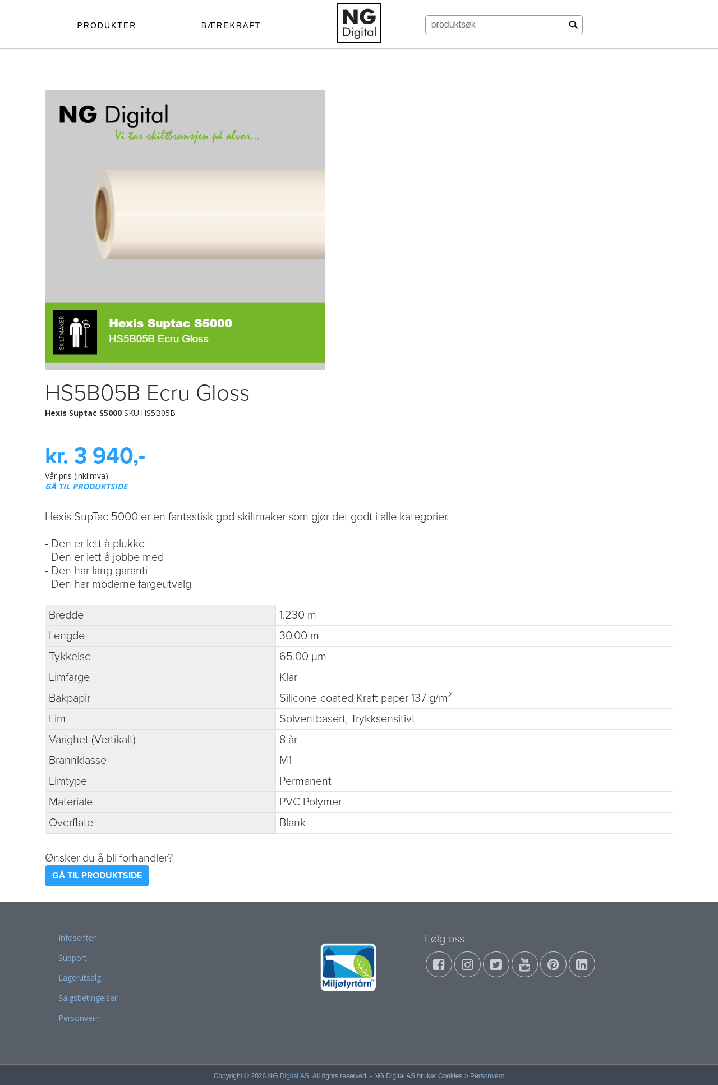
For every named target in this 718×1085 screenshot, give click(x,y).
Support (72, 958)
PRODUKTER (106, 25)
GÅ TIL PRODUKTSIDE (86, 486)
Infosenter (77, 937)
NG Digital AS (288, 1076)
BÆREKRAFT (231, 25)
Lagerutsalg (79, 977)
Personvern (79, 1018)
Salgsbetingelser (87, 997)
